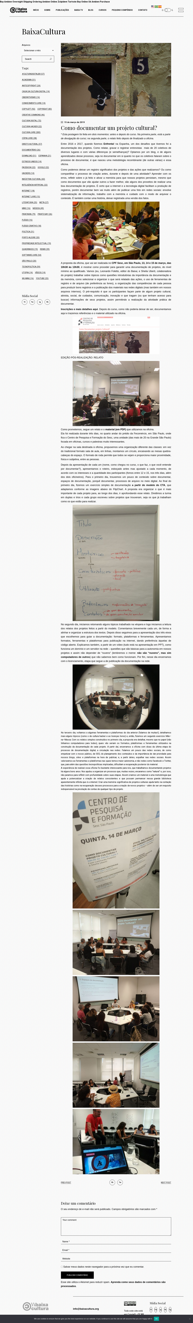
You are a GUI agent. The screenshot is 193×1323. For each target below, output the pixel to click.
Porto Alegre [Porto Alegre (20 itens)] (30, 237)
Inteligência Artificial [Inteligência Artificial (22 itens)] (35, 185)
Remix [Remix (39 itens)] (45, 249)
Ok (156, 1319)
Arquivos (26, 45)
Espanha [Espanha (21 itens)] (45, 156)
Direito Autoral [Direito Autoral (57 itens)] (32, 144)
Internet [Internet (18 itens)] (28, 191)
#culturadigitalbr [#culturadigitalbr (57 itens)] (33, 74)
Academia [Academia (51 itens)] (29, 80)
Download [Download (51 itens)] (29, 156)
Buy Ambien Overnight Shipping (16, 1)
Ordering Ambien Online (45, 1)
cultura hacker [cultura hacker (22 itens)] (32, 126)
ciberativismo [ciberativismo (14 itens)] (31, 97)
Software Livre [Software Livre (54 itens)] (31, 255)
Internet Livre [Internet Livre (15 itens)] (31, 197)
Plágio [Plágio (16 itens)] (27, 220)
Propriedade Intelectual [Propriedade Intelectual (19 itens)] (36, 243)
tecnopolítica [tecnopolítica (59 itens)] (31, 267)
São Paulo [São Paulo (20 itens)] (29, 261)
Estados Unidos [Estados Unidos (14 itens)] (32, 161)
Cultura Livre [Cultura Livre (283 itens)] (31, 132)
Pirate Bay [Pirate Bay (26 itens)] (45, 214)
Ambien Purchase (101, 1)
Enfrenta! (109, 144)
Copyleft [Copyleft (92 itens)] (28, 109)
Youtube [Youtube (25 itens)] (42, 278)
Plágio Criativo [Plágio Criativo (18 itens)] (31, 226)
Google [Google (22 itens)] (43, 167)
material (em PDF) (115, 429)
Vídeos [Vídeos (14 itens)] (40, 272)
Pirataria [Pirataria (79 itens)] (28, 214)
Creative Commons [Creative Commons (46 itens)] (33, 115)
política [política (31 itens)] (28, 232)
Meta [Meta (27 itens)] (43, 202)
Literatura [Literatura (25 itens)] (29, 202)
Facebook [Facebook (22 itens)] (28, 167)
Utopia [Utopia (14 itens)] (27, 272)
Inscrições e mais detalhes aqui (79, 309)
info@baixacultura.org (86, 1309)
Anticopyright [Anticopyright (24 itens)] (31, 86)
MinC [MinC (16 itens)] (26, 208)
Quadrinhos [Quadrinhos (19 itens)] (30, 249)
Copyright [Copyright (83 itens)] (44, 109)
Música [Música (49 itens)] (38, 208)
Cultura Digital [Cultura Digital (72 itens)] (31, 121)
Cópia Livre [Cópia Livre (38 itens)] (29, 138)
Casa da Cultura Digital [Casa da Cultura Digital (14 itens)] (36, 91)
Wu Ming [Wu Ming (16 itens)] (28, 278)
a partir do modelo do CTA (148, 485)
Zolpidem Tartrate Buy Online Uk (74, 1)
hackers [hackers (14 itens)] (28, 173)
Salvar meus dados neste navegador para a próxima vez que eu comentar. (103, 1266)
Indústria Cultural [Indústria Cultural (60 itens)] (33, 179)
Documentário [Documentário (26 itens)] (31, 150)
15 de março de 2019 (73, 122)
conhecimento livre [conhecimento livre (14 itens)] (33, 103)
